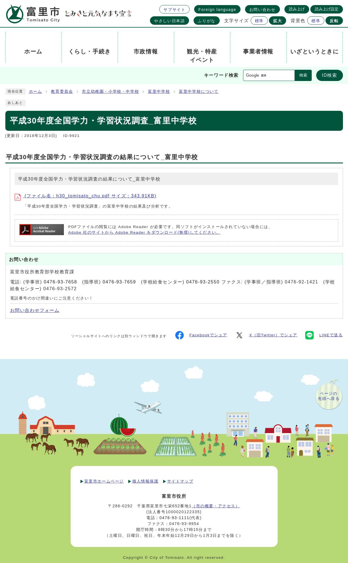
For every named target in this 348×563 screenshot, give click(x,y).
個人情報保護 (145, 481)
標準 (259, 21)
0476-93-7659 (119, 282)
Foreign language (217, 9)
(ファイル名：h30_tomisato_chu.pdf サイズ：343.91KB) (85, 195)
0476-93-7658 (60, 282)
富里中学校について (198, 91)
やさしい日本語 (169, 21)
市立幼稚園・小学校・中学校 (110, 91)
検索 (303, 75)
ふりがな (206, 21)
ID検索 (329, 75)
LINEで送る (324, 335)
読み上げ (297, 9)
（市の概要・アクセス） (216, 506)
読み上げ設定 (326, 9)
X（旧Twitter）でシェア (266, 335)
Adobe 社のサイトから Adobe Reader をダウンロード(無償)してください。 (144, 232)
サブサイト (174, 9)
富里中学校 (159, 91)
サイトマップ (180, 481)
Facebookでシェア (201, 335)
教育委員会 (62, 91)
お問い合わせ (262, 9)
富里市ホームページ (104, 481)
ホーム (35, 91)
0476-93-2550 (203, 282)
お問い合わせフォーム (35, 310)
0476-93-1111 (174, 517)
